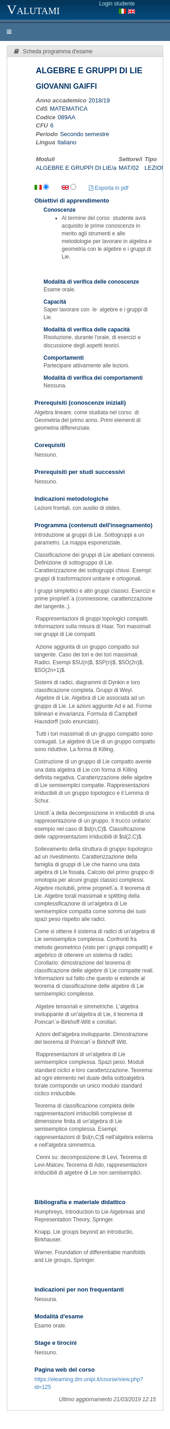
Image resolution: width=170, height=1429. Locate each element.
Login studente (117, 3)
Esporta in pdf (108, 188)
